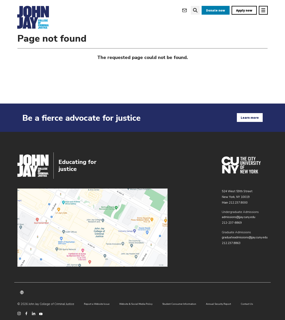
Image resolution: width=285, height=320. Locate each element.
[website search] (195, 10)
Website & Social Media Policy (135, 304)
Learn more (250, 118)
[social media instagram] (19, 313)
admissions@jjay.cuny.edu (238, 217)
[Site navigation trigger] (263, 10)
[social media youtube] (40, 313)
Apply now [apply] (244, 10)
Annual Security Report (218, 304)
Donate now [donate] (215, 10)
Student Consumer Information (179, 304)
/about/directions (92, 228)
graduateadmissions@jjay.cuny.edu (245, 237)
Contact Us (247, 304)
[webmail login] (184, 10)
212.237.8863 (231, 243)
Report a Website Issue (96, 304)
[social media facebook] (26, 313)
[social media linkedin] (33, 313)
